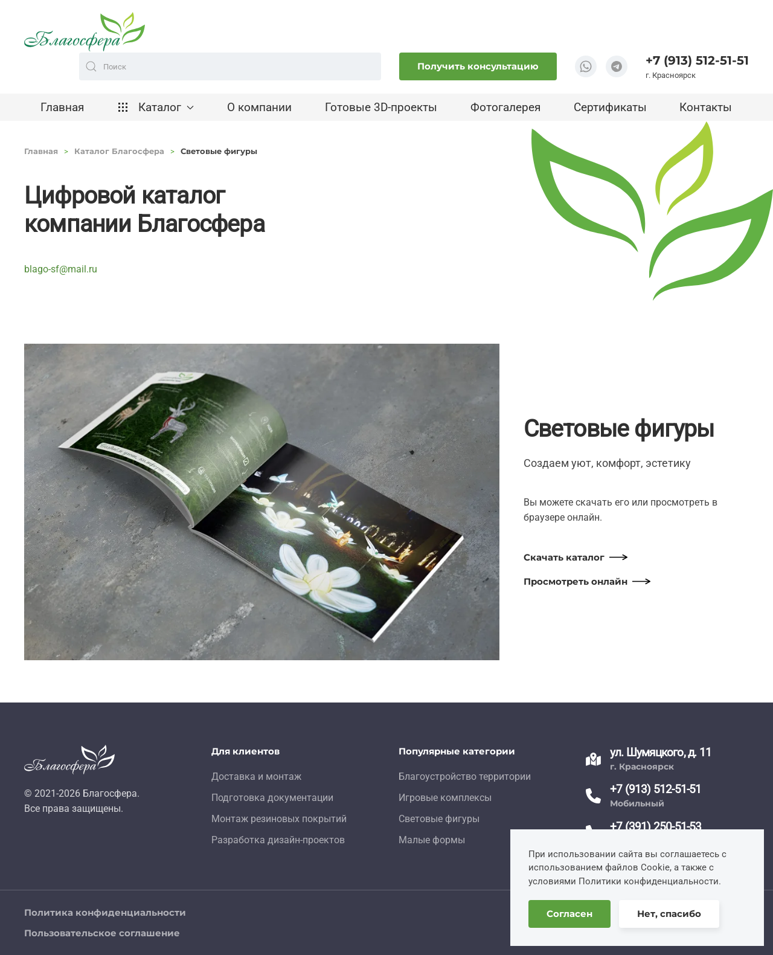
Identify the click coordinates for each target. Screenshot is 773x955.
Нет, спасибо (669, 913)
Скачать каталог (564, 557)
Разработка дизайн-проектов (278, 840)
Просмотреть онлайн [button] (575, 581)
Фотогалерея (505, 107)
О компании (259, 107)
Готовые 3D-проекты (381, 107)
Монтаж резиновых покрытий (279, 819)
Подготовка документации (272, 797)
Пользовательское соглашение (102, 933)
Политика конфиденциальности (105, 912)
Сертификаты (610, 107)
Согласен (569, 913)
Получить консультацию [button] (478, 66)
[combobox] (230, 66)
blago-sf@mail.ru (60, 269)
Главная (62, 107)
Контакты (705, 107)
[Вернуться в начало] (84, 31)
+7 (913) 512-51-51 (697, 60)
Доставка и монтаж (256, 776)
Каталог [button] (155, 107)
